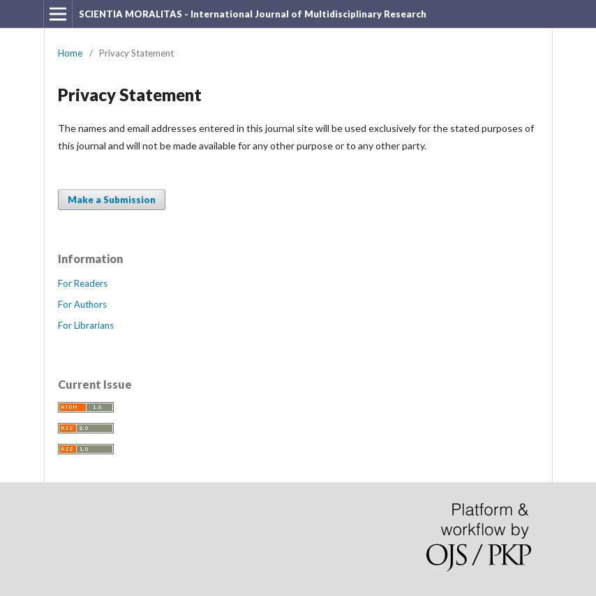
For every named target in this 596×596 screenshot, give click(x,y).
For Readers (82, 283)
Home (70, 53)
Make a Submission (112, 199)
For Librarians (86, 325)
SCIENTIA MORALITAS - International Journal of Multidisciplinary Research (252, 14)
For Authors (82, 304)
